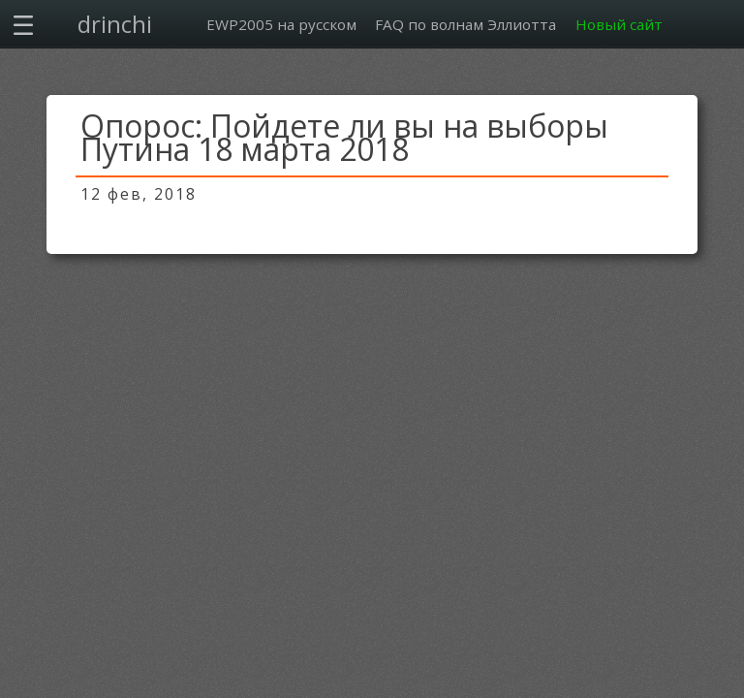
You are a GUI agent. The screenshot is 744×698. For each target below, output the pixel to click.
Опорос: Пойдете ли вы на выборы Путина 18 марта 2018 (344, 137)
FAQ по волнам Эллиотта (465, 24)
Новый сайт (619, 24)
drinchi (115, 24)
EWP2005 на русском (281, 24)
